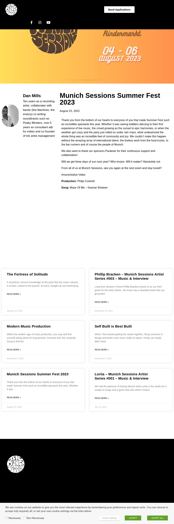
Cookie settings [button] (109, 518)
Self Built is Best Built (113, 326)
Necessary (15, 518)
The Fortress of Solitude (27, 274)
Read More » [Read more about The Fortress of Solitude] (14, 294)
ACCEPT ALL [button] (157, 518)
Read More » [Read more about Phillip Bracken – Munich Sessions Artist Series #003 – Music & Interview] (102, 302)
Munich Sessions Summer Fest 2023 (37, 374)
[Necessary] (6, 518)
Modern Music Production (29, 326)
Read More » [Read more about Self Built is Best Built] (102, 350)
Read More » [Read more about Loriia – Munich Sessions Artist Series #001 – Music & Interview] (102, 398)
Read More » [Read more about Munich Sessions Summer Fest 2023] (14, 397)
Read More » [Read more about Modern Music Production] (14, 350)
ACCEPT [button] (133, 518)
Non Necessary (35, 518)
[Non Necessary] (24, 518)
